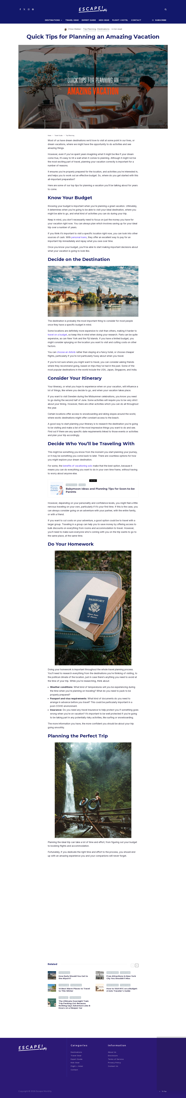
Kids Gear (104, 20)
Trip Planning (89, 29)
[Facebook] (20, 9)
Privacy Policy (114, 1063)
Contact (136, 20)
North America (112, 973)
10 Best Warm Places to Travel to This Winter (74, 991)
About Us (112, 1052)
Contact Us (113, 1066)
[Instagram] (29, 9)
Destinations (52, 20)
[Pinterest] (33, 9)
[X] (24, 9)
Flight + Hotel (120, 20)
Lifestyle (82, 485)
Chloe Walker (74, 29)
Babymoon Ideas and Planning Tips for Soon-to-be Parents (100, 490)
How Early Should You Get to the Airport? (73, 977)
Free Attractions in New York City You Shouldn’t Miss (121, 977)
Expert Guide (89, 20)
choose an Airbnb (66, 352)
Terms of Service (116, 1059)
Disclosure (113, 1056)
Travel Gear (72, 20)
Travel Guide (125, 973)
